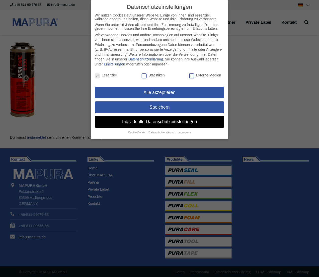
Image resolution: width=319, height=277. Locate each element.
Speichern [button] (160, 103)
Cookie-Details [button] (137, 128)
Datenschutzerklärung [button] (162, 128)
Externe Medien (205, 71)
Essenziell (106, 71)
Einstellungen (114, 60)
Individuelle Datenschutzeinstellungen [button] (159, 117)
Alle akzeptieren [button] (159, 88)
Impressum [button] (184, 128)
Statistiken (153, 71)
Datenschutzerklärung (145, 55)
